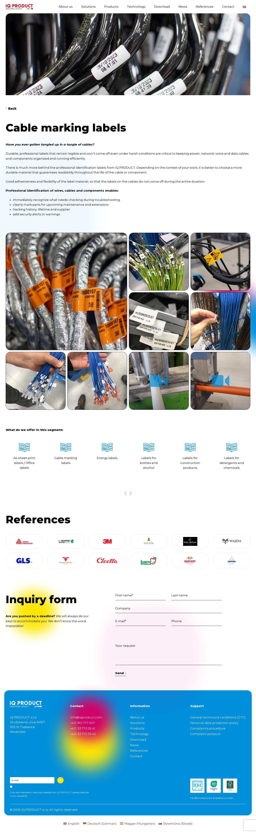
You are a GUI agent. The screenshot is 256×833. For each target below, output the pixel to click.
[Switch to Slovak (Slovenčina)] (175, 823)
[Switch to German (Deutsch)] (99, 823)
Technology (136, 6)
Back (11, 108)
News (182, 6)
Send (120, 673)
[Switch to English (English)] (71, 823)
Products (111, 6)
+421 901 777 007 (82, 723)
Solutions (88, 6)
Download (162, 6)
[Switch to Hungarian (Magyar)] (137, 823)
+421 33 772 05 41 (82, 728)
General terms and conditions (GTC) (218, 717)
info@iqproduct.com (86, 717)
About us (66, 6)
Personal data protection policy (214, 723)
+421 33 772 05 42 (83, 734)
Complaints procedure (207, 728)
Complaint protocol (205, 734)
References (205, 6)
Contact (228, 6)
